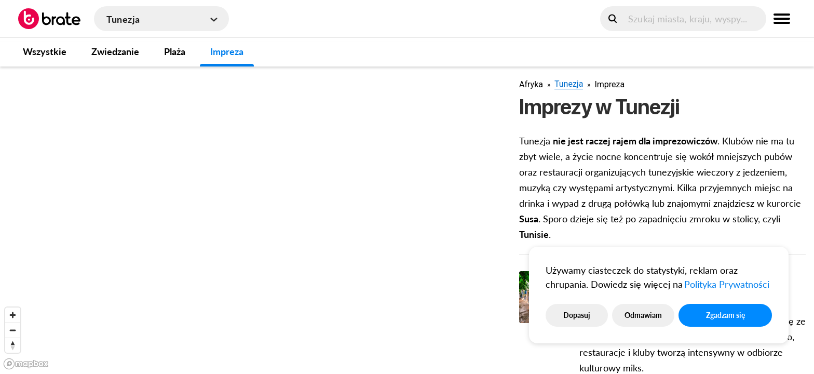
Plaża (174, 51)
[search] (683, 19)
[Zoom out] (12, 330)
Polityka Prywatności (726, 284)
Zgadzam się (725, 315)
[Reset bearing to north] (12, 345)
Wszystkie (44, 51)
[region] (251, 219)
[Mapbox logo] (26, 364)
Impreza (226, 51)
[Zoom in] (12, 315)
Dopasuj (576, 315)
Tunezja (568, 84)
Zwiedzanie (115, 51)
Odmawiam (643, 315)
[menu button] (781, 18)
